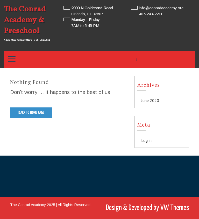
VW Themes (174, 207)
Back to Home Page (31, 113)
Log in (146, 140)
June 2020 (150, 100)
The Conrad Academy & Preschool (25, 20)
